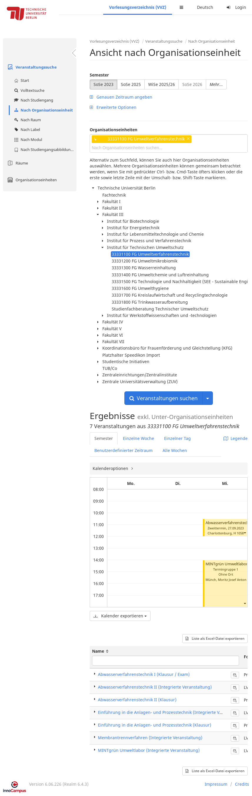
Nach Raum (27, 119)
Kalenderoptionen (111, 468)
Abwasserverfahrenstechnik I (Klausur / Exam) (144, 674)
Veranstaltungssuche (31, 67)
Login (235, 7)
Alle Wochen (175, 450)
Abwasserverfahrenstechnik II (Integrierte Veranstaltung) (155, 687)
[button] (244, 532)
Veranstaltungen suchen (163, 398)
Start (21, 80)
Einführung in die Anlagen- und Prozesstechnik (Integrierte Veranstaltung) (172, 712)
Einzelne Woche (138, 438)
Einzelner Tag (177, 438)
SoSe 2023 (104, 84)
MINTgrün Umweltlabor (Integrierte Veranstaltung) (149, 750)
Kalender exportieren (120, 616)
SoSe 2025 (131, 84)
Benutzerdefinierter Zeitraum (123, 450)
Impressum (216, 784)
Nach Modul (27, 139)
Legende (235, 438)
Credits (242, 784)
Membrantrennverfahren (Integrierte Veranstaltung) (150, 737)
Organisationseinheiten (31, 179)
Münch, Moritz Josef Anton (226, 579)
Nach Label (26, 129)
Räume (17, 163)
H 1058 (238, 533)
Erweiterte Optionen (113, 107)
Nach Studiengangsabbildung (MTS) (44, 149)
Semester (99, 75)
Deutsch (205, 7)
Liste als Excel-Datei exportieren (215, 638)
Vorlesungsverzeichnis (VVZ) (137, 7)
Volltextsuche (28, 90)
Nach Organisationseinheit (43, 110)
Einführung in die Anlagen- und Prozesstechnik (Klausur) (154, 725)
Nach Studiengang (33, 100)
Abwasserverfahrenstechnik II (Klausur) (137, 699)
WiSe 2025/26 (161, 84)
